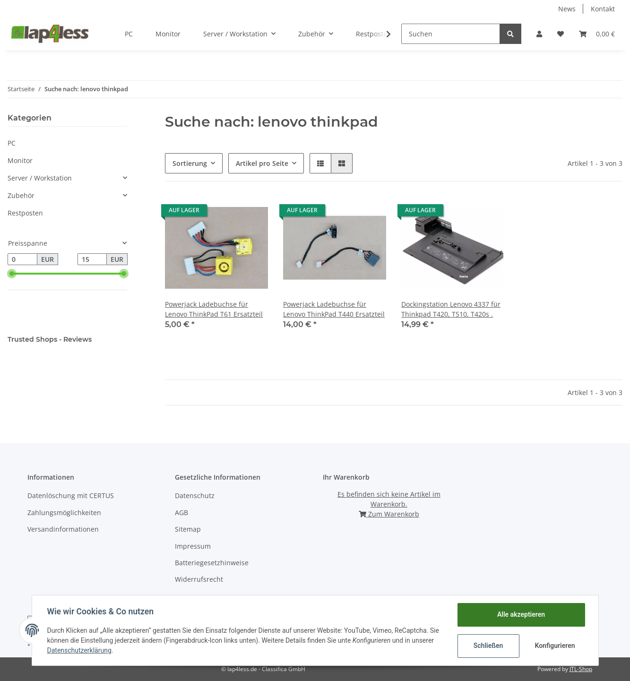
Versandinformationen (63, 529)
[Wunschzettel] (560, 33)
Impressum (193, 546)
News (567, 8)
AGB (181, 512)
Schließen (488, 645)
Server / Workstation (40, 177)
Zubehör (21, 195)
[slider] (11, 273)
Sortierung (190, 163)
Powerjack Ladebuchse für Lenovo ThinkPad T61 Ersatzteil (214, 309)
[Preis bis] (92, 259)
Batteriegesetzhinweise (212, 562)
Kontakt (603, 8)
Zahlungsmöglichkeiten (64, 512)
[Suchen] (450, 34)
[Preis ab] (22, 259)
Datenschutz (195, 495)
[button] (539, 33)
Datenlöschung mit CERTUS (70, 495)
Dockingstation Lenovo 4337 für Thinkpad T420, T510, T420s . (451, 309)
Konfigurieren (555, 645)
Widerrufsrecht (199, 579)
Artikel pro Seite (262, 163)
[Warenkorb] (596, 33)
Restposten (25, 212)
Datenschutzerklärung (79, 650)
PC (12, 142)
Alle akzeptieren (521, 614)
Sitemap (188, 529)
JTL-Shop (581, 669)
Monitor (20, 160)
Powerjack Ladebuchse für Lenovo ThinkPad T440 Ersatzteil (334, 309)
